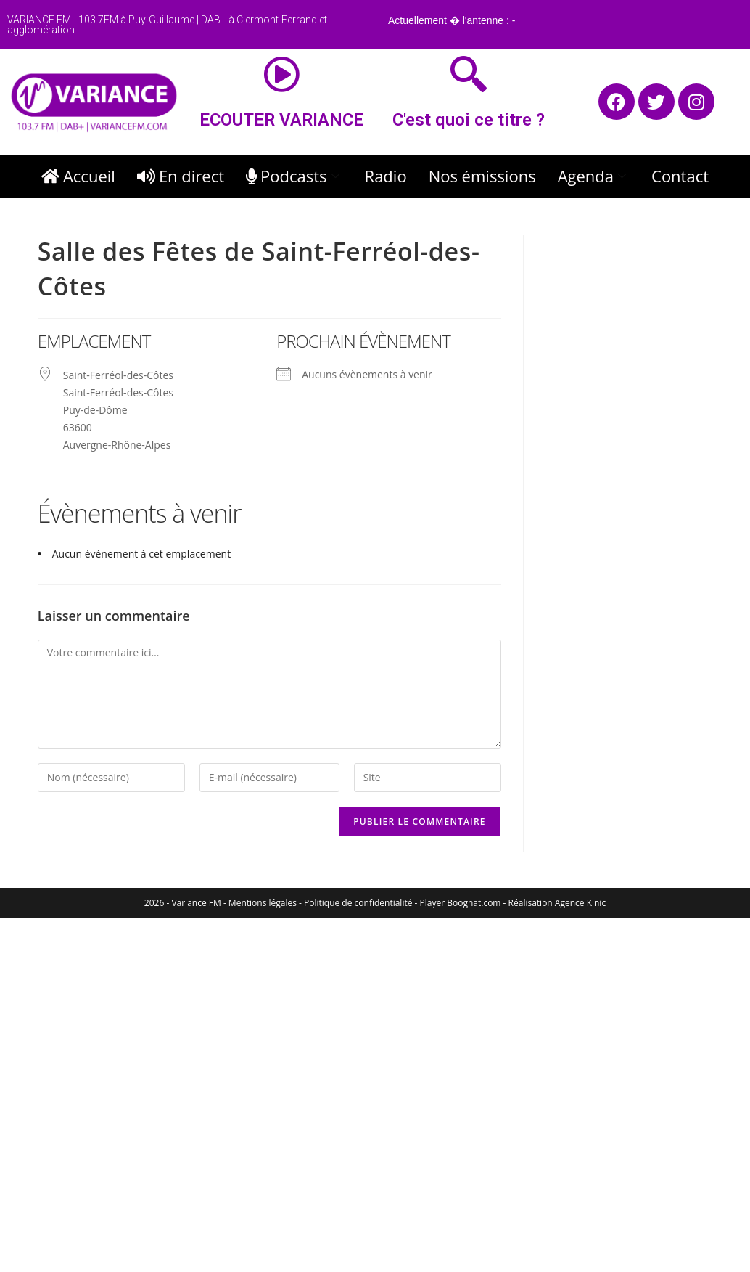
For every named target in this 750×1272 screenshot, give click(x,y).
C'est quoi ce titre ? (468, 120)
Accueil (78, 176)
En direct (180, 176)
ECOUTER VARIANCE (281, 120)
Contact (680, 176)
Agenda (594, 176)
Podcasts (294, 176)
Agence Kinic (580, 903)
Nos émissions (482, 176)
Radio (386, 176)
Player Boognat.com (460, 903)
